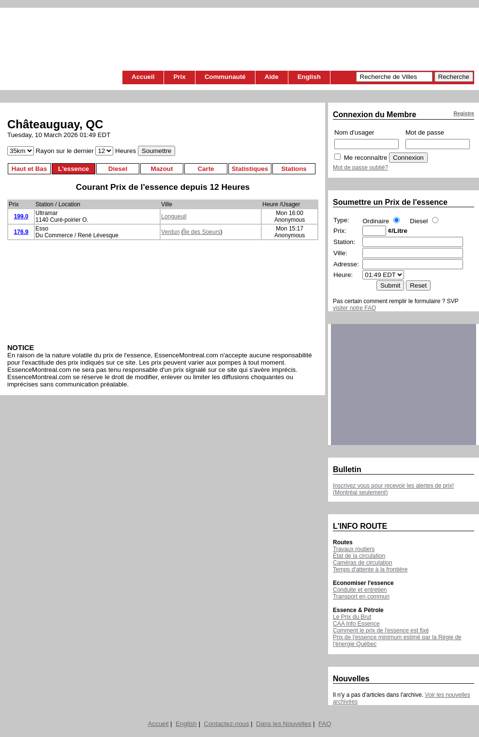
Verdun (170, 232)
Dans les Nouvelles (283, 723)
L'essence (73, 168)
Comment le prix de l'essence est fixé (381, 630)
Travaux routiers (353, 549)
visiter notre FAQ (354, 308)
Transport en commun (361, 596)
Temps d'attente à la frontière (370, 569)
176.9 (21, 232)
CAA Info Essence (356, 623)
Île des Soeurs (202, 232)
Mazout (162, 168)
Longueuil (173, 216)
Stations (294, 168)
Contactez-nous (226, 723)
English (309, 76)
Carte (205, 168)
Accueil (143, 76)
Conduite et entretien (360, 589)
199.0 (21, 216)
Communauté (225, 76)
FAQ (324, 723)
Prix (179, 76)
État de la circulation (359, 556)
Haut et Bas (29, 168)
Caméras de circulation (362, 562)
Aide (272, 76)
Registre (463, 113)
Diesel (117, 168)
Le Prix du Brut (352, 617)
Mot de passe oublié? (360, 167)
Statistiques (250, 168)
